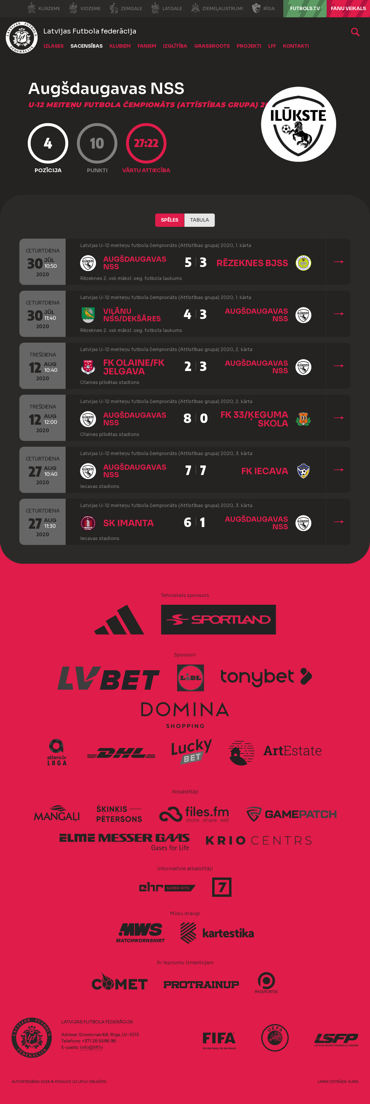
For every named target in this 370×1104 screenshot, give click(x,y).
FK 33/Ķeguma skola (254, 419)
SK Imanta (128, 523)
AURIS (353, 1081)
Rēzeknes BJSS (252, 263)
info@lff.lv (91, 1047)
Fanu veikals (348, 8)
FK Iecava (264, 471)
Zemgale (125, 8)
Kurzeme (43, 8)
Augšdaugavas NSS (134, 263)
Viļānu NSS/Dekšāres (132, 315)
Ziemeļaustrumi (217, 8)
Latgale (166, 8)
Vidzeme (85, 8)
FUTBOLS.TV (305, 8)
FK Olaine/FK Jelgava (133, 367)
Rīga (263, 8)
